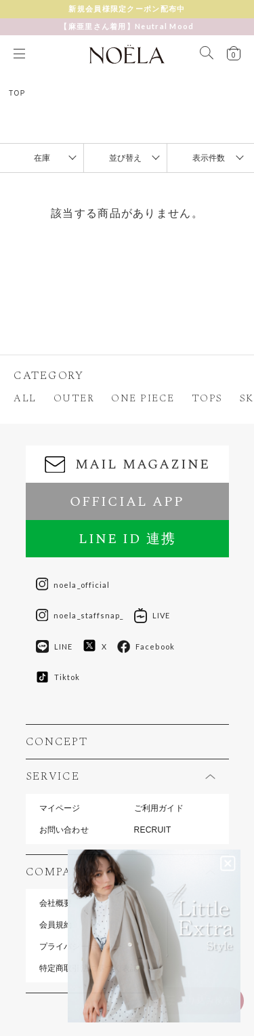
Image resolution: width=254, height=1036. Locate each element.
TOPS (207, 398)
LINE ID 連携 (127, 539)
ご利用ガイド (159, 808)
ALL (25, 398)
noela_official (73, 584)
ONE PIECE (143, 398)
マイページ (60, 808)
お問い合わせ (64, 830)
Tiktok (58, 677)
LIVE (152, 615)
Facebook (146, 647)
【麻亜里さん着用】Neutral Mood (127, 26)
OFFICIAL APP (127, 502)
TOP (17, 93)
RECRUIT (152, 830)
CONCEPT (57, 742)
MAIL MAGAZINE (127, 464)
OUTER (74, 398)
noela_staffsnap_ (80, 615)
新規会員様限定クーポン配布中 (126, 8)
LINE (54, 647)
